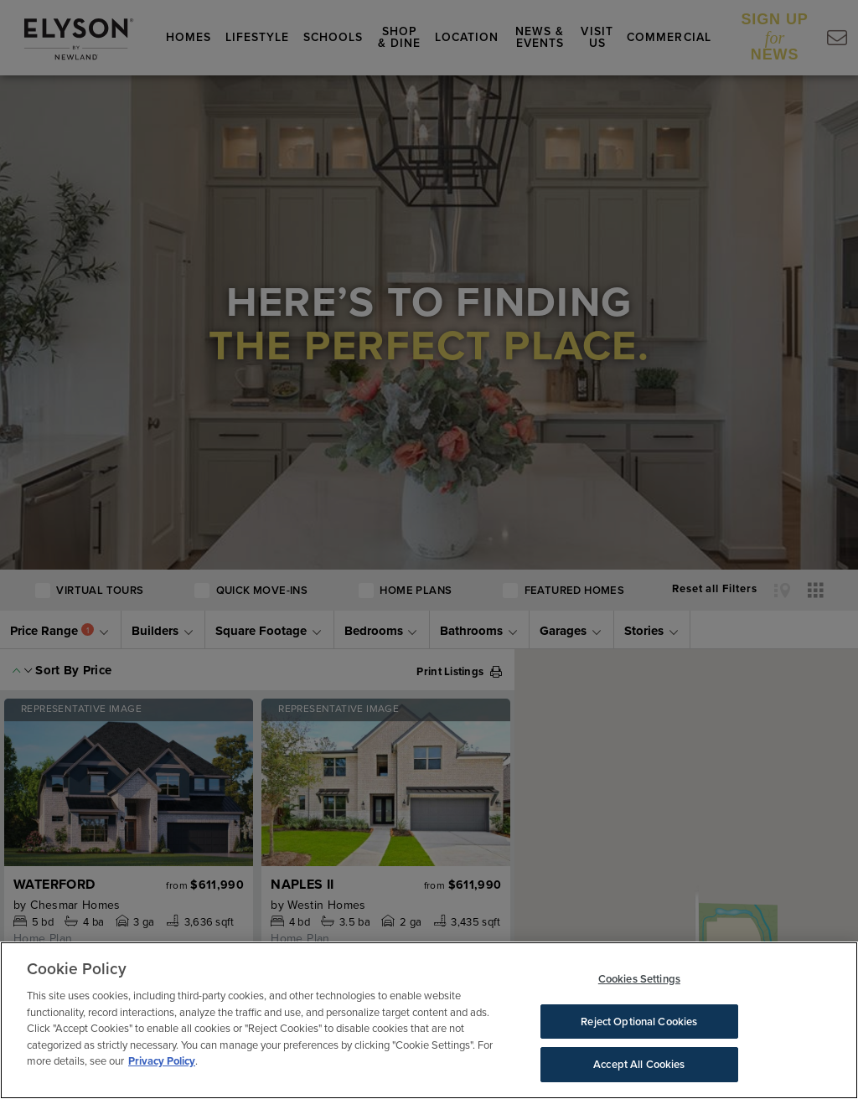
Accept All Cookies (639, 1064)
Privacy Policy (161, 1061)
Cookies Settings (639, 979)
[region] (429, 1020)
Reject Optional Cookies (639, 1021)
